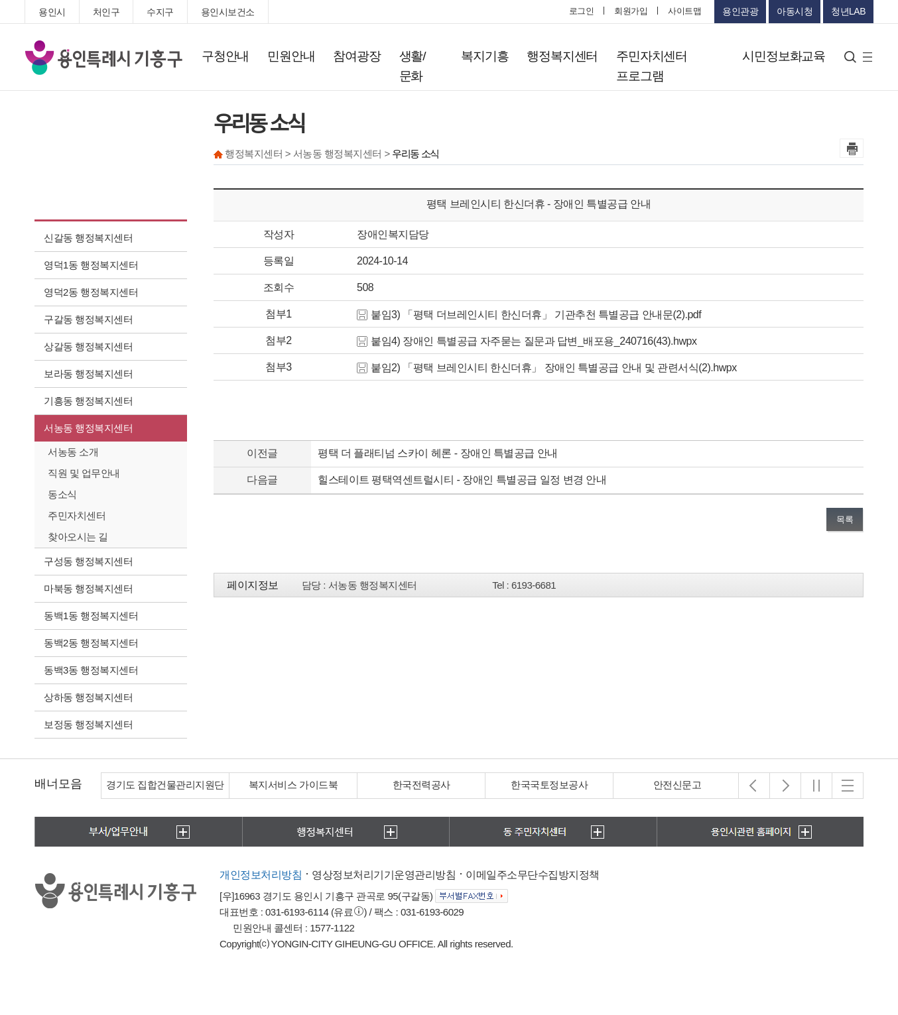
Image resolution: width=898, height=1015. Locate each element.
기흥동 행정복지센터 (88, 400)
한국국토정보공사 (549, 784)
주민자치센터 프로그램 (651, 66)
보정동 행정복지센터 (88, 724)
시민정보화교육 (783, 56)
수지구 (160, 12)
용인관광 (740, 11)
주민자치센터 (76, 515)
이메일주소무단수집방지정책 (533, 874)
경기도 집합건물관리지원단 (165, 784)
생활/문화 (412, 66)
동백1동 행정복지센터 (91, 615)
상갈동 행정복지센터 (88, 346)
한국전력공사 (421, 784)
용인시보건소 (228, 12)
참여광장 (356, 56)
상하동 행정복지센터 (88, 697)
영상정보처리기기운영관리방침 (384, 874)
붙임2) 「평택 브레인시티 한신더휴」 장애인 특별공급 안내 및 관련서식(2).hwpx (547, 367)
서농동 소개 (73, 451)
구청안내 (225, 56)
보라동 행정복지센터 (88, 373)
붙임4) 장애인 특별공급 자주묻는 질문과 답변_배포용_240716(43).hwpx (526, 341)
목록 (844, 519)
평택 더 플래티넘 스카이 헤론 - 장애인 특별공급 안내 (438, 453)
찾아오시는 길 (78, 536)
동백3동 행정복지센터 (91, 670)
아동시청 (794, 11)
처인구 (106, 12)
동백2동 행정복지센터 (91, 642)
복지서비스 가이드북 (293, 784)
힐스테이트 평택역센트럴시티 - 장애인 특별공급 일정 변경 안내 (462, 479)
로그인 (581, 11)
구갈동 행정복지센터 (88, 319)
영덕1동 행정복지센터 (91, 264)
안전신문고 (677, 784)
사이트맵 (684, 11)
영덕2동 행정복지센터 (91, 292)
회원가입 (630, 11)
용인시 (52, 12)
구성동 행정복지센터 (88, 561)
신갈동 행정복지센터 (88, 237)
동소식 (62, 494)
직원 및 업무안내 (84, 473)
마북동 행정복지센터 (88, 588)
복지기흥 (484, 56)
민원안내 (290, 56)
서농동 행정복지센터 (88, 428)
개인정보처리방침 (261, 874)
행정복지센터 (562, 56)
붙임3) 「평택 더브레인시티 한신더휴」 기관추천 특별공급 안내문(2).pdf (529, 314)
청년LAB (848, 11)
